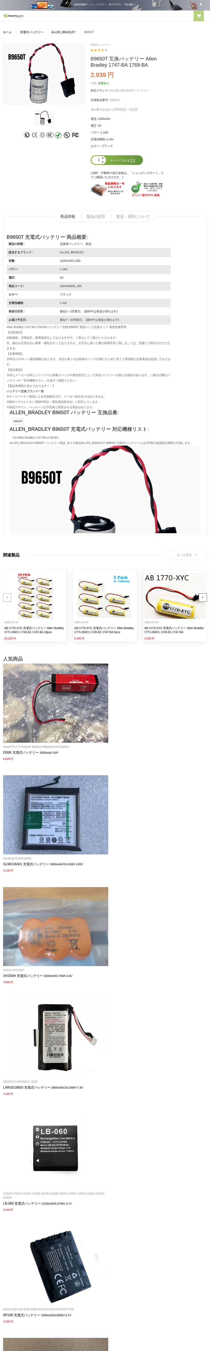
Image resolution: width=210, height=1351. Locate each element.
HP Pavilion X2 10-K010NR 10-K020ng (28, 1061)
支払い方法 (10, 1253)
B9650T (18, 421)
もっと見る (186, 555)
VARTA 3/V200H (153, 717)
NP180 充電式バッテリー (21, 899)
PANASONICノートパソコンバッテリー (28, 1194)
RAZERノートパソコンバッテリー (25, 1201)
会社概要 (9, 1238)
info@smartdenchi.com (132, 1267)
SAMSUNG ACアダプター (125, 1194)
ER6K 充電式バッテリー (21, 727)
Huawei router (82, 972)
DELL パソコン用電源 (122, 1216)
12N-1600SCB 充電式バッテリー (167, 895)
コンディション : (101, 109)
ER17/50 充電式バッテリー (163, 986)
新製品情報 (115, 1253)
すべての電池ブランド (122, 1238)
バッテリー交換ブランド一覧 (25, 391)
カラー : (96, 146)
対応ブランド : (100, 90)
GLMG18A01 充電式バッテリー (96, 723)
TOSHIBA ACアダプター (123, 1208)
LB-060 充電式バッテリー (162, 811)
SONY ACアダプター (121, 1201)
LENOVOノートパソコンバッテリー (26, 1208)
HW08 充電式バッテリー (91, 978)
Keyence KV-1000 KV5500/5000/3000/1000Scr (103, 889)
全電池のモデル (118, 1245)
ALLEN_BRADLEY (63, 32)
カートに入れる (122, 161)
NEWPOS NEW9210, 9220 (90, 801)
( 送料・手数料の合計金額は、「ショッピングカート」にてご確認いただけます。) (127, 175)
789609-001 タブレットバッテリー (28, 1067)
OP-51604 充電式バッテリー (94, 895)
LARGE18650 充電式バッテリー (96, 807)
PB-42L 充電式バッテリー (92, 1071)
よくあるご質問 (13, 1245)
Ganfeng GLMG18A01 (87, 717)
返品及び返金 (11, 1260)
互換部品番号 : (100, 100)
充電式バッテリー (31, 32)
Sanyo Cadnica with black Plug (163, 889)
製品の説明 (96, 216)
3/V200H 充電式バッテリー (163, 723)
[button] (199, 16)
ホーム (7, 32)
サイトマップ (116, 1260)
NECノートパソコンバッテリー (23, 1216)
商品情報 (67, 216)
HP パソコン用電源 (120, 1223)
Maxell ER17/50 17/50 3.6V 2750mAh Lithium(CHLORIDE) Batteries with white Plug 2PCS (172, 977)
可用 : (94, 83)
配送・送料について (133, 216)
